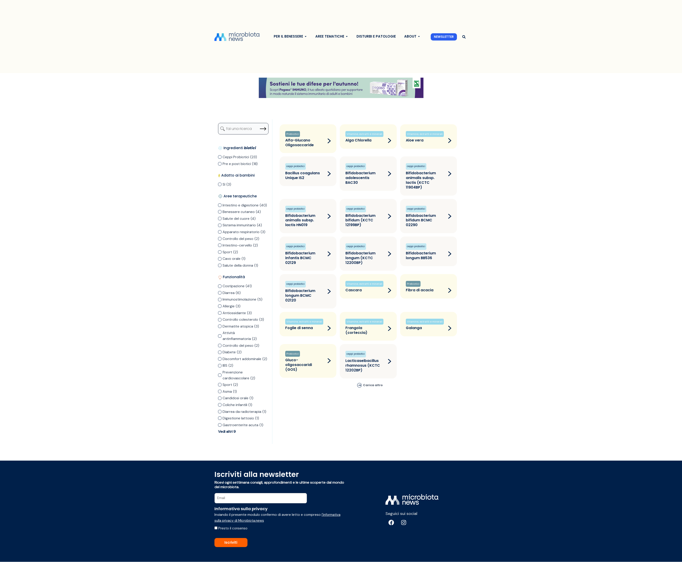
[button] (464, 37)
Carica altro (373, 385)
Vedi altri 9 (227, 431)
